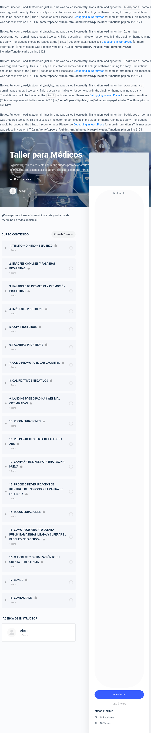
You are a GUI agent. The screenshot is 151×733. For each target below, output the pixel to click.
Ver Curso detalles (22, 179)
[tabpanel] (39, 217)
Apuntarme (119, 694)
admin (23, 630)
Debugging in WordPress (88, 17)
